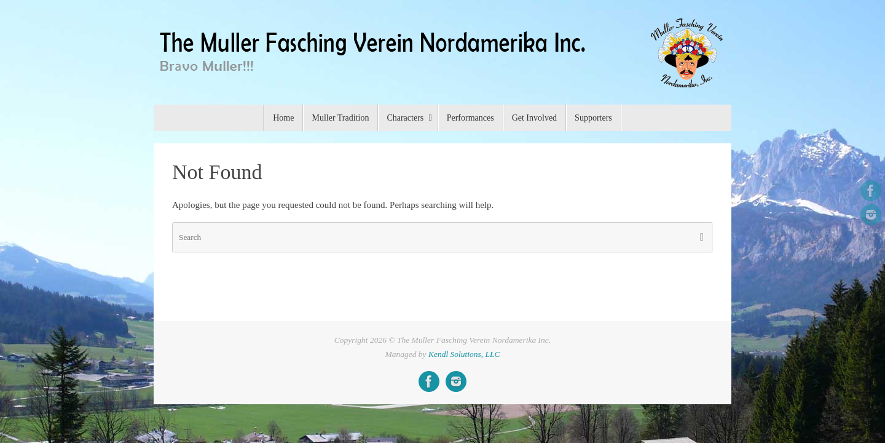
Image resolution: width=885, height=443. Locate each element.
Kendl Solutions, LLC (464, 354)
